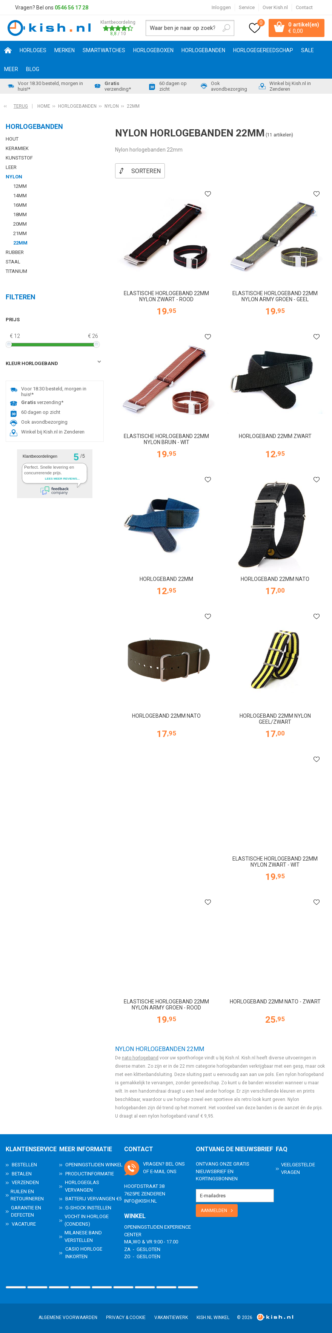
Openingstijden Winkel (94, 1164)
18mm (20, 214)
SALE (307, 50)
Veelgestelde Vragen (298, 1168)
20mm (20, 224)
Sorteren (146, 171)
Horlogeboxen (153, 50)
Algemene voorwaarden (67, 1317)
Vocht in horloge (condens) (87, 1219)
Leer (11, 167)
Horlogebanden (203, 50)
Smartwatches (104, 50)
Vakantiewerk (171, 1317)
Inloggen (221, 7)
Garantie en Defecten (26, 1210)
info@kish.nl (140, 1200)
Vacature (24, 1223)
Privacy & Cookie (126, 1317)
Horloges (33, 50)
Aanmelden (214, 1209)
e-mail (158, 1171)
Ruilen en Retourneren (27, 1194)
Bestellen (24, 1164)
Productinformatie (89, 1173)
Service (247, 7)
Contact (304, 7)
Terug (21, 106)
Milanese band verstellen (83, 1236)
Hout (12, 139)
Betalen (22, 1173)
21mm (20, 233)
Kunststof (19, 158)
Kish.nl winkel (213, 1317)
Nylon (14, 177)
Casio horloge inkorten (83, 1252)
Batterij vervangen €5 (93, 1198)
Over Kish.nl (275, 7)
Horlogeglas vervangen (82, 1185)
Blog (32, 69)
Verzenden (25, 1182)
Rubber (15, 252)
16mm (20, 205)
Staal (13, 262)
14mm (20, 195)
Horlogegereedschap (263, 50)
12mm (20, 186)
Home (7, 50)
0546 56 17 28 (71, 8)
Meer (11, 69)
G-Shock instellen (88, 1207)
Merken (64, 50)
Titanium (16, 271)
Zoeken (226, 28)
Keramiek (17, 148)
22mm (20, 243)
